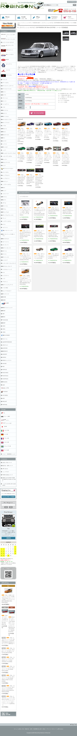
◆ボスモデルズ (5, 238)
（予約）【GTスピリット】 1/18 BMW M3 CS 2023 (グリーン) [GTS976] (21, 156)
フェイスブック (5, 535)
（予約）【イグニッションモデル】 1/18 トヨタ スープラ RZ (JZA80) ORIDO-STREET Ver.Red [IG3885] (8, 678)
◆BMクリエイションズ (7, 307)
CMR (3, 313)
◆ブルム (4, 209)
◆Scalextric (4, 381)
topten (3, 385)
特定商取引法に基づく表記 (39, 729)
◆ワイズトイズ (5, 293)
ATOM (8, 714)
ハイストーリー (5, 193)
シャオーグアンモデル (7, 156)
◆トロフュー (5, 181)
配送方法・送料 (28, 729)
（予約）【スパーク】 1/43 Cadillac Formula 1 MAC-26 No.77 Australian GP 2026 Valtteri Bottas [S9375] (22, 179)
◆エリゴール (5, 110)
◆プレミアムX (5, 212)
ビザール (4, 202)
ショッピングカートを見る (8, 497)
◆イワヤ (4, 95)
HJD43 (3, 326)
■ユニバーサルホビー (6, 290)
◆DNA (3, 316)
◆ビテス (4, 199)
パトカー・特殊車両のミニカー (9, 454)
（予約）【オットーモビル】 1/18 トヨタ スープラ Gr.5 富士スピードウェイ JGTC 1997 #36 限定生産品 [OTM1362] (25, 256)
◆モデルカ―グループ (7, 266)
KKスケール (4, 339)
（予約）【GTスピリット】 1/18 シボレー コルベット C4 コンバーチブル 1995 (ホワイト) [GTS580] (39, 133)
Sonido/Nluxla (5, 378)
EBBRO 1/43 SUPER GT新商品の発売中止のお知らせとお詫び (9, 479)
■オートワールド (5, 122)
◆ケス (3, 137)
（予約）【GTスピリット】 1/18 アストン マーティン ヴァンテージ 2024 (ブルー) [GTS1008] (47, 133)
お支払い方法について (7, 462)
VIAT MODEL (5, 395)
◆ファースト (5, 206)
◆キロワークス (5, 134)
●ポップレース (5, 244)
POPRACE (4, 369)
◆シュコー (4, 159)
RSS (7, 713)
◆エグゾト (4, 113)
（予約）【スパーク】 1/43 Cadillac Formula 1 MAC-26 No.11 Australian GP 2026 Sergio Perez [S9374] (30, 179)
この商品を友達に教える (65, 95)
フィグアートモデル (6, 221)
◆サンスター (5, 147)
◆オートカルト (5, 116)
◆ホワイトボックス (6, 248)
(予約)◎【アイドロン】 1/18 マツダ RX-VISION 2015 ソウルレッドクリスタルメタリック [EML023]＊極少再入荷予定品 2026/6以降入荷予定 (12, 624)
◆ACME (4, 297)
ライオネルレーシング (7, 269)
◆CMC (3, 310)
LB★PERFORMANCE (7, 342)
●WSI (3, 398)
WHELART (4, 401)
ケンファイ (4, 144)
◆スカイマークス (6, 162)
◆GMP (3, 323)
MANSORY (4, 354)
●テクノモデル (5, 172)
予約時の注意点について (7, 474)
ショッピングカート (69, 17)
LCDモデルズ (5, 345)
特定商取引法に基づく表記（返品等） (68, 93)
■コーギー (4, 141)
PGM (3, 366)
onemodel (4, 363)
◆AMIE (3, 300)
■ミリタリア (5, 260)
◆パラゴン (4, 196)
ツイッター (12, 535)
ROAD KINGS (5, 372)
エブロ (3, 107)
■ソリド (4, 165)
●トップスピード (5, 178)
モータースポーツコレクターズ (9, 263)
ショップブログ (5, 471)
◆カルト (4, 131)
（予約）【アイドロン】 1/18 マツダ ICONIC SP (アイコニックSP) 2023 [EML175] (5, 620)
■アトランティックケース (7, 85)
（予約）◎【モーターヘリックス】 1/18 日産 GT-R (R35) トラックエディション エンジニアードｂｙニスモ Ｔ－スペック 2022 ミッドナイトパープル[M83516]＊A (8, 701)
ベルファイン (5, 227)
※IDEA (3, 332)
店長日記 (8, 538)
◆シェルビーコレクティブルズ (9, 153)
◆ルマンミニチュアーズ (7, 284)
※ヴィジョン (5, 98)
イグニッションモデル (27, 22)
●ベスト (4, 224)
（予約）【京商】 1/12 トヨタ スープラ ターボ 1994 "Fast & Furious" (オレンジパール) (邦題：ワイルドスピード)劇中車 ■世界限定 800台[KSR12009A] (25, 280)
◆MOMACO (5, 351)
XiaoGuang (4, 404)
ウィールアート (5, 104)
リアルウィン (5, 281)
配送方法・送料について (7, 465)
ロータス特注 (5, 287)
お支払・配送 (23, 17)
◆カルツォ (4, 128)
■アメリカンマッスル (6, 88)
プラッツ (4, 218)
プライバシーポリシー (51, 729)
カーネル (4, 125)
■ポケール (4, 251)
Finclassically (5, 319)
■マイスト (4, 254)
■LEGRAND (4, 348)
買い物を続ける (63, 98)
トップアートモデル (6, 184)
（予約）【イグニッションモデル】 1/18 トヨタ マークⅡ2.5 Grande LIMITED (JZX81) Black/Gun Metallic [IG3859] (8, 688)
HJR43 (3, 329)
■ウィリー (4, 101)
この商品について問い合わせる (67, 97)
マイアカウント (72, 2)
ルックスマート (5, 275)
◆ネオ (3, 187)
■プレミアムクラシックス (7, 215)
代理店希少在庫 (36, 22)
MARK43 (4, 357)
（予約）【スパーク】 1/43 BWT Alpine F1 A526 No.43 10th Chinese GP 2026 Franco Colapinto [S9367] (53, 210)
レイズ (3, 278)
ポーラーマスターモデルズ (8, 42)
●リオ (3, 272)
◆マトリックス (5, 257)
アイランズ (4, 79)
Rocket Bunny (5, 375)
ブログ (38, 17)
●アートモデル (5, 82)
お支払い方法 (21, 729)
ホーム (7, 17)
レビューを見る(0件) (64, 100)
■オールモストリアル (6, 119)
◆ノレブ (4, 190)
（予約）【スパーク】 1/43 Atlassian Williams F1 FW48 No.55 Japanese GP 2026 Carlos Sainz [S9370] (68, 210)
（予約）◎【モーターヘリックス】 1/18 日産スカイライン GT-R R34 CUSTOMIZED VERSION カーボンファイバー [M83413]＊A (8, 640)
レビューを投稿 (63, 102)
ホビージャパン (5, 241)
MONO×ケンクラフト (6, 360)
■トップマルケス (5, 175)
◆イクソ (4, 91)
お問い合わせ (53, 17)
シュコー (4, 150)
